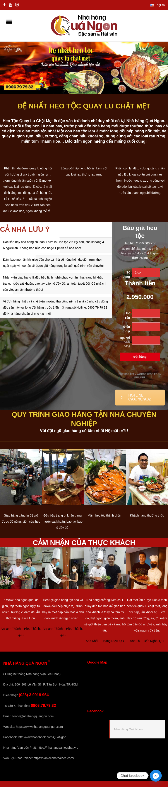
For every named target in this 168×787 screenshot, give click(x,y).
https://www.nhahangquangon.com (39, 726)
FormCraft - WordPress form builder (139, 376)
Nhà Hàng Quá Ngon (128, 729)
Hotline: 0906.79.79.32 (136, 397)
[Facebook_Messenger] (156, 776)
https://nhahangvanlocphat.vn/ (58, 747)
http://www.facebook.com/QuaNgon (42, 737)
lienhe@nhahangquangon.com (33, 716)
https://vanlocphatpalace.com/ (54, 758)
